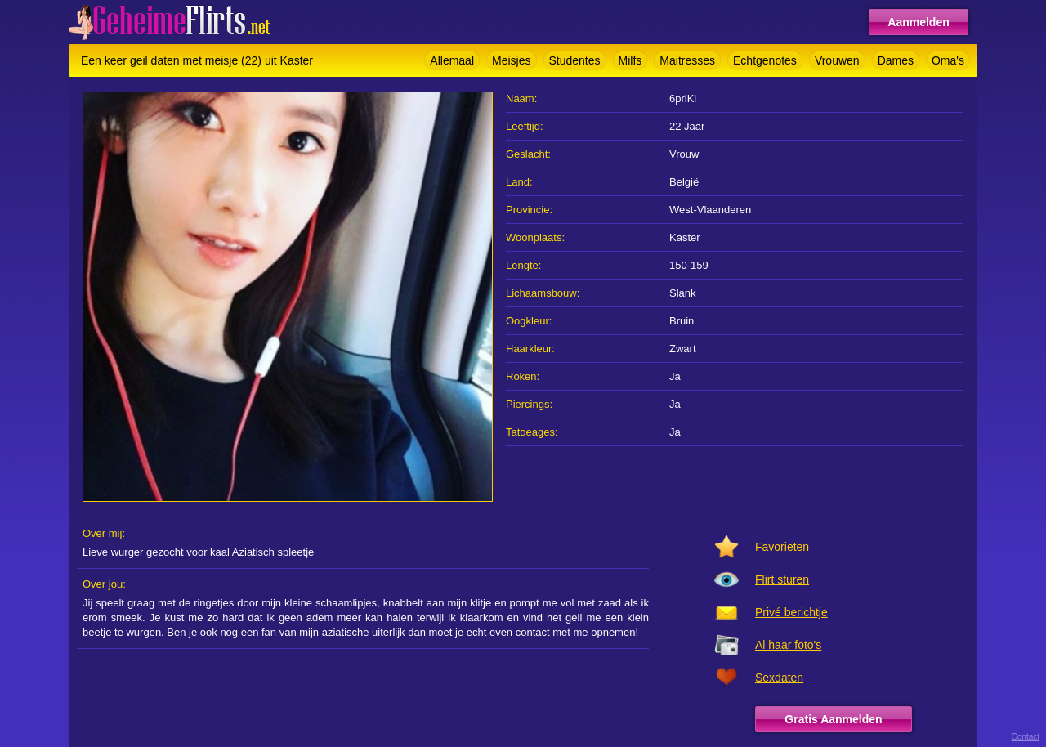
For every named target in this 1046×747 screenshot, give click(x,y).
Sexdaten (779, 677)
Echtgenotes (765, 60)
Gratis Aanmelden (833, 719)
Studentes (575, 60)
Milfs (630, 60)
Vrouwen (837, 60)
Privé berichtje (791, 612)
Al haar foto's (788, 644)
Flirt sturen (782, 579)
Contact (1025, 736)
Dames (896, 60)
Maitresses (687, 60)
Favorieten (782, 546)
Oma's (948, 60)
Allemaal (452, 60)
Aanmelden (918, 22)
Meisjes (511, 60)
